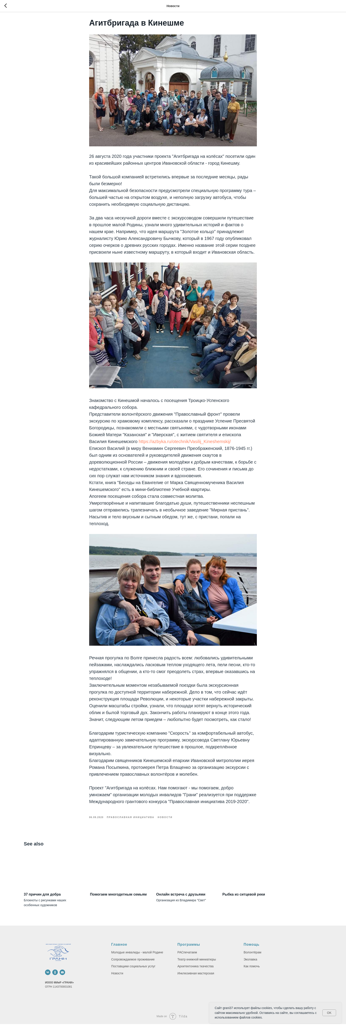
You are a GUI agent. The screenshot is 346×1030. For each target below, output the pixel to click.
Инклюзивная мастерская (195, 979)
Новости (117, 979)
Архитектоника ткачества (195, 972)
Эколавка (250, 965)
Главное (119, 950)
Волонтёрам (252, 958)
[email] (62, 978)
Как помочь (252, 972)
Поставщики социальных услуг (133, 972)
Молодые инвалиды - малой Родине (137, 958)
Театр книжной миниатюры (196, 965)
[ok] (55, 978)
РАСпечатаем (187, 958)
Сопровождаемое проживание (133, 965)
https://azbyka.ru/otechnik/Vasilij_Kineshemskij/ (185, 444)
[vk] (48, 978)
